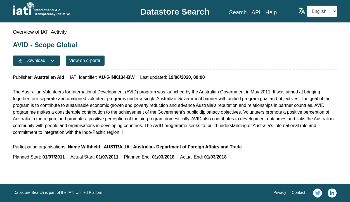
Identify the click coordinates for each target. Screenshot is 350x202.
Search (238, 12)
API (256, 12)
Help (271, 12)
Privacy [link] (279, 192)
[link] (317, 193)
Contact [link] (298, 192)
